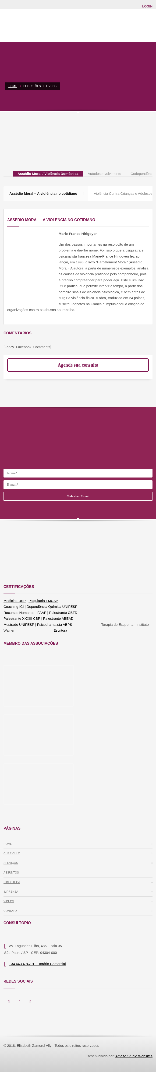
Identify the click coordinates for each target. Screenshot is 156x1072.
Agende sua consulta (78, 365)
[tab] (48, 174)
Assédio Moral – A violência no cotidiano (46, 193)
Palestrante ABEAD (58, 618)
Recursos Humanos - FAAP (25, 613)
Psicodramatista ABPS (54, 624)
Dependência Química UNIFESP (52, 607)
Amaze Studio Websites (133, 1056)
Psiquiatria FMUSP (43, 601)
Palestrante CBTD (63, 613)
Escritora (60, 630)
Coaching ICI (14, 607)
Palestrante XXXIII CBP (22, 618)
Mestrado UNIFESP (19, 624)
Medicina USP (15, 601)
